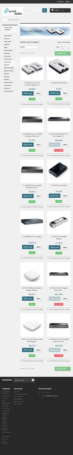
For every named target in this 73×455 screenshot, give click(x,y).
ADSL (5, 47)
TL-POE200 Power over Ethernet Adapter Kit (32, 84)
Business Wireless (7, 78)
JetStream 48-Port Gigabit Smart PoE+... (59, 289)
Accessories (7, 85)
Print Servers (8, 59)
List (68, 47)
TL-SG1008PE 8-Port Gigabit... (32, 237)
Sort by (22, 47)
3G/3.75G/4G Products (7, 37)
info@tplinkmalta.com (52, 396)
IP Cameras (7, 56)
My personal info (19, 401)
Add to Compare (38, 104)
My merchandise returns (21, 394)
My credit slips (18, 396)
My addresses (18, 399)
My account (18, 389)
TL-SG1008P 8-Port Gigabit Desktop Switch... (32, 186)
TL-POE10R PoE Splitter (58, 83)
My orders (17, 391)
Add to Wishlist (27, 104)
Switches (6, 44)
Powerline (7, 53)
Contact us (60, 1)
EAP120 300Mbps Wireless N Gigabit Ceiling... (32, 289)
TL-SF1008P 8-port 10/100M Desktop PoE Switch (32, 135)
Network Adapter (9, 68)
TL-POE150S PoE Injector (59, 185)
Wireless (6, 73)
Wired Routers (8, 50)
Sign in (68, 1)
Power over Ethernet (7, 63)
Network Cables (8, 70)
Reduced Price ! (8, 82)
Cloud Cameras (8, 91)
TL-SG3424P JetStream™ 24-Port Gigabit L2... (59, 135)
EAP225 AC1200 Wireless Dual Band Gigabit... (32, 340)
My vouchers (18, 404)
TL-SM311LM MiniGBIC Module (59, 238)
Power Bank (7, 41)
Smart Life (7, 88)
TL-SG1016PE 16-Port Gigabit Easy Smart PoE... (58, 340)
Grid (63, 47)
